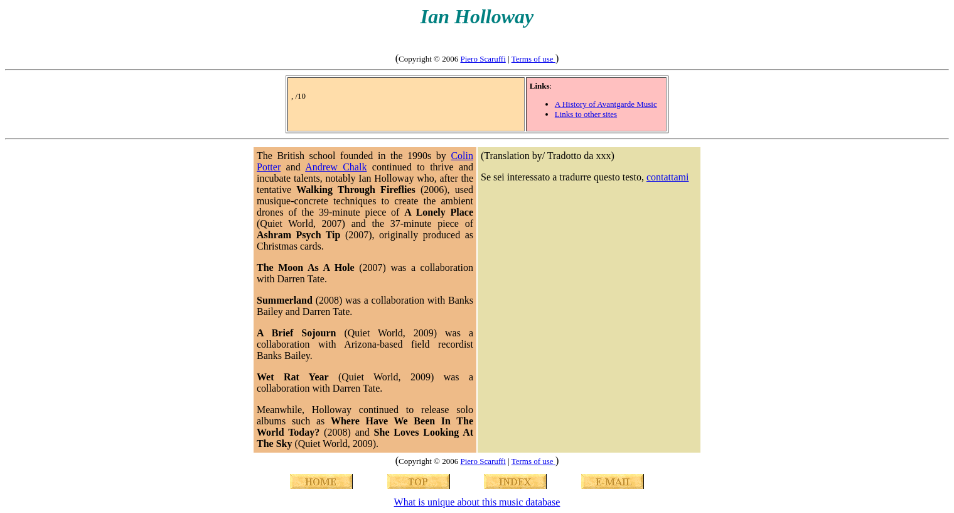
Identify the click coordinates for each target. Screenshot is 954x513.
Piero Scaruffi (482, 58)
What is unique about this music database (477, 502)
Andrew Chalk (336, 167)
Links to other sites (586, 114)
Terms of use (533, 58)
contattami (667, 177)
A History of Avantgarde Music (606, 104)
